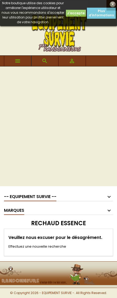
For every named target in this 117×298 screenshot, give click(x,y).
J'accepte (76, 13)
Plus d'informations (101, 13)
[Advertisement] (58, 127)
